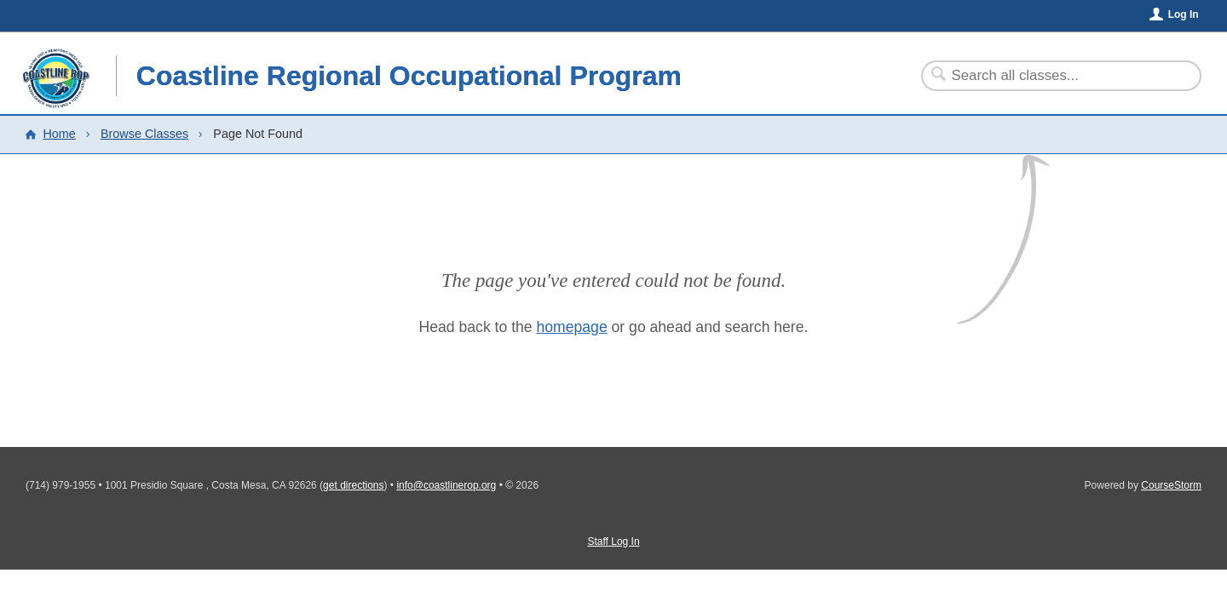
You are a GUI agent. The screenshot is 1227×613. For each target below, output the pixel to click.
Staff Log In (613, 541)
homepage (572, 326)
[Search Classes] (1051, 75)
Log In (1183, 14)
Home (59, 133)
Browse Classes (144, 133)
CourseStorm (1171, 485)
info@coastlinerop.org (446, 485)
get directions (353, 485)
